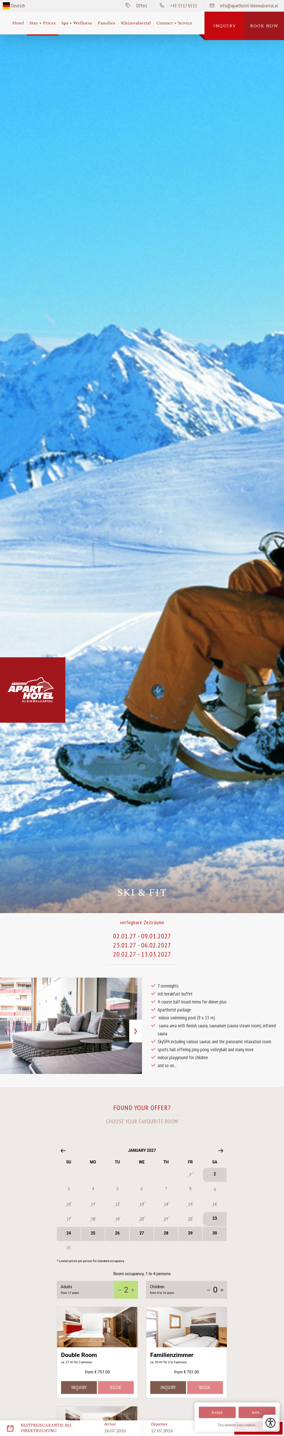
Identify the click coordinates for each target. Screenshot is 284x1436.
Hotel (18, 23)
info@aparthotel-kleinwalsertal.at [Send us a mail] (241, 6)
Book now (264, 25)
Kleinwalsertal (136, 23)
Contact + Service (174, 23)
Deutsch (18, 6)
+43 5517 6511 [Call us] (175, 6)
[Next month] (220, 1150)
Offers (133, 6)
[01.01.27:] (142, 1208)
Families (106, 23)
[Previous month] (63, 1150)
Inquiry (224, 25)
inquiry (79, 1387)
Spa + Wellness (76, 23)
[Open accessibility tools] (270, 1422)
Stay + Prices (43, 23)
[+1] (132, 1290)
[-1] (119, 1290)
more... (257, 1412)
